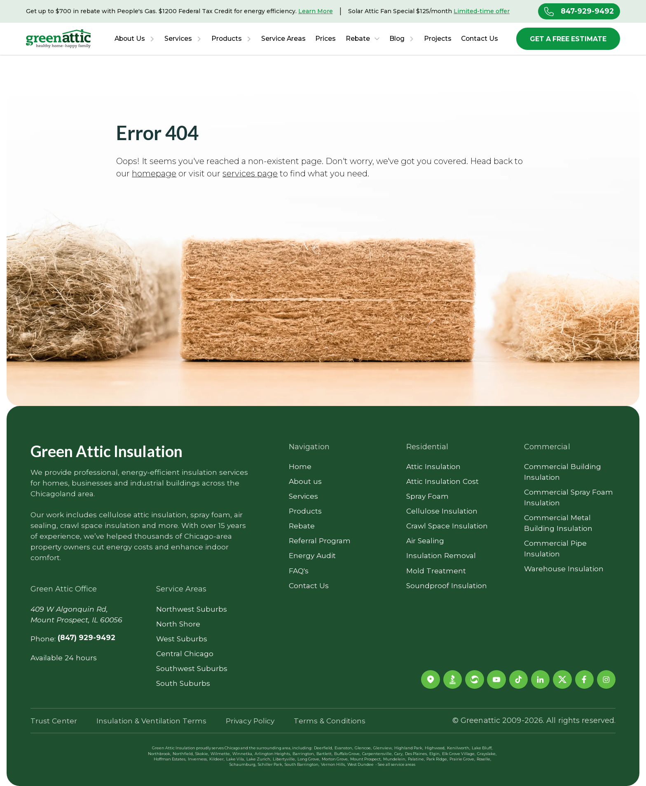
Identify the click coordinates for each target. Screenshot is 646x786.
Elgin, (434, 753)
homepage (154, 173)
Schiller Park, (270, 764)
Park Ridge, (437, 759)
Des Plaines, (416, 753)
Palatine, (416, 759)
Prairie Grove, (462, 759)
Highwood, (435, 748)
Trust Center (53, 720)
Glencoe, (363, 748)
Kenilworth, (458, 748)
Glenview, (383, 748)
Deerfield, (323, 748)
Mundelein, (394, 759)
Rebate (358, 38)
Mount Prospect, (366, 759)
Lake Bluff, (482, 748)
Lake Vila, (235, 759)
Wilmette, (221, 753)
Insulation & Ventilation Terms (151, 720)
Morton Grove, (335, 759)
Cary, (398, 753)
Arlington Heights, (273, 753)
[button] (134, 38)
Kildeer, (217, 759)
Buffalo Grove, (347, 753)
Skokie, (202, 753)
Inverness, (198, 759)
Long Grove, (308, 759)
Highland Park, (408, 748)
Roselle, (484, 759)
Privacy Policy (250, 720)
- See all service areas (395, 764)
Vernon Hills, (333, 764)
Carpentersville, (377, 753)
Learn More (315, 11)
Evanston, (344, 748)
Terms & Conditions (329, 720)
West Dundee (360, 764)
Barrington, (304, 753)
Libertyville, (284, 759)
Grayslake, (486, 753)
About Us (130, 38)
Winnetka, (242, 753)
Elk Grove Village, (458, 753)
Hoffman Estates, (170, 759)
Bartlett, (324, 753)
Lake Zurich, (258, 759)
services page (250, 173)
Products (226, 38)
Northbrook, (159, 753)
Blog (397, 38)
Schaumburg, (242, 764)
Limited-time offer (482, 11)
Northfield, (183, 753)
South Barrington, (302, 764)
